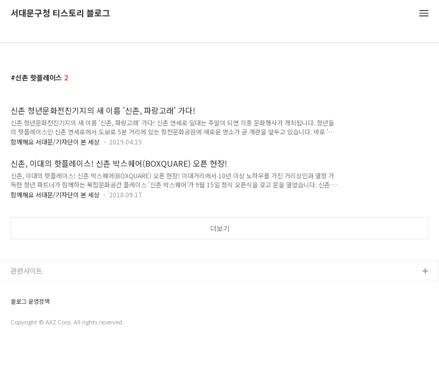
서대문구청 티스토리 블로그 (60, 13)
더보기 (219, 228)
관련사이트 (26, 271)
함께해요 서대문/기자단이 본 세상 (55, 141)
